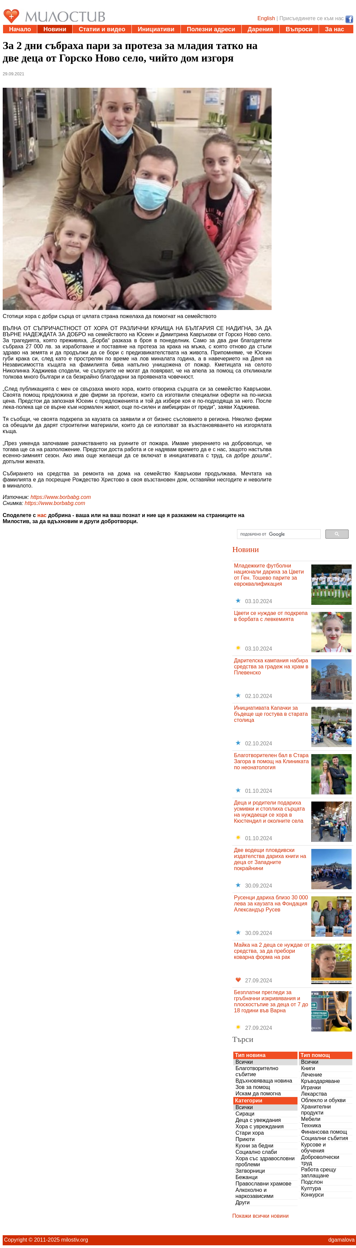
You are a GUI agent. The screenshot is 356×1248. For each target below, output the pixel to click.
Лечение (311, 1075)
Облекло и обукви (323, 1100)
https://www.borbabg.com (61, 497)
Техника (311, 1125)
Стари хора (249, 1133)
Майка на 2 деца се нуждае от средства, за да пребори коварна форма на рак (272, 951)
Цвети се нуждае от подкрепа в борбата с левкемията (271, 616)
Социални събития (324, 1138)
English (266, 18)
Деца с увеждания (258, 1120)
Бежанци (246, 1177)
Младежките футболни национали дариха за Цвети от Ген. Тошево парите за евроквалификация (269, 575)
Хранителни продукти (316, 1110)
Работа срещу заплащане (318, 1172)
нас (41, 515)
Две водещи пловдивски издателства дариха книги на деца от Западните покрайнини (270, 859)
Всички (244, 1062)
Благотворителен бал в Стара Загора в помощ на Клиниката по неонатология (271, 761)
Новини (54, 29)
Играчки (311, 1087)
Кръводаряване (320, 1081)
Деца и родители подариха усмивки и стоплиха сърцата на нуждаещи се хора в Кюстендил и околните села (269, 812)
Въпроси (299, 29)
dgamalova (341, 1240)
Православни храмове (263, 1183)
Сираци (244, 1114)
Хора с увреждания (259, 1126)
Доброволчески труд (320, 1160)
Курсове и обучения (313, 1148)
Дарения (260, 29)
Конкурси (312, 1195)
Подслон (312, 1182)
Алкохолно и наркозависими (254, 1193)
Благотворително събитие (256, 1071)
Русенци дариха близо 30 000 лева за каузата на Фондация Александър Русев (271, 903)
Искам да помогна (258, 1093)
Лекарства (314, 1094)
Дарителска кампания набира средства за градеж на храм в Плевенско (271, 666)
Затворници (250, 1171)
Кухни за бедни (254, 1145)
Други (242, 1202)
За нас (334, 29)
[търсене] (278, 534)
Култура (311, 1188)
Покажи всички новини (260, 1216)
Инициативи (156, 29)
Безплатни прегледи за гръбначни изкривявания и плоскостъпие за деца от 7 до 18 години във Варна (271, 1001)
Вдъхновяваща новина (263, 1081)
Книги (308, 1068)
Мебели (310, 1119)
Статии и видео (102, 29)
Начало (20, 29)
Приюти (244, 1139)
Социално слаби (256, 1152)
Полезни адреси (211, 29)
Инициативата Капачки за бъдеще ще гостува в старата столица (271, 714)
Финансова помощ (324, 1132)
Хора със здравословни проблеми (264, 1161)
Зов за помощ (252, 1087)
